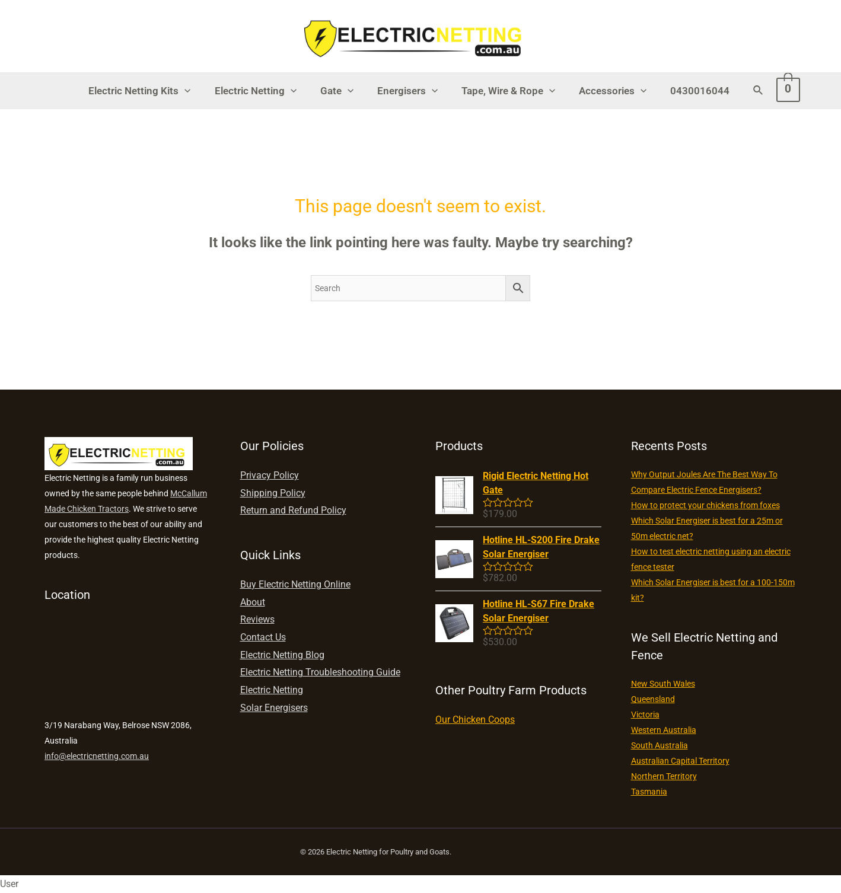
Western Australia (663, 730)
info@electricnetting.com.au (96, 756)
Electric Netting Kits (150, 91)
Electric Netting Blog (282, 655)
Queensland (653, 699)
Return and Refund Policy (293, 510)
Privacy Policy (269, 475)
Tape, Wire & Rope (505, 91)
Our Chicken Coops (475, 719)
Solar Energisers (274, 707)
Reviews (257, 619)
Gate (340, 91)
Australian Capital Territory (680, 761)
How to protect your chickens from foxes (705, 505)
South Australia (659, 745)
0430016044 (689, 91)
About (252, 602)
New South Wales (663, 683)
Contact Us (263, 637)
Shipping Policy (272, 493)
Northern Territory (664, 776)
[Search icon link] (746, 90)
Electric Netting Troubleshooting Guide (320, 672)
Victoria (645, 714)
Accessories (605, 91)
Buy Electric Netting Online (295, 584)
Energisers (407, 91)
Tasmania (649, 791)
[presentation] (195, 91)
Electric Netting (263, 91)
